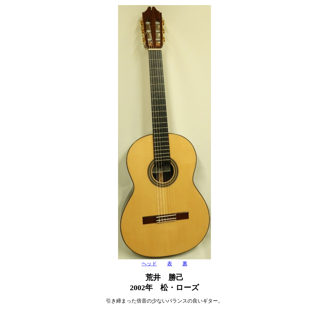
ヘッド (149, 263)
